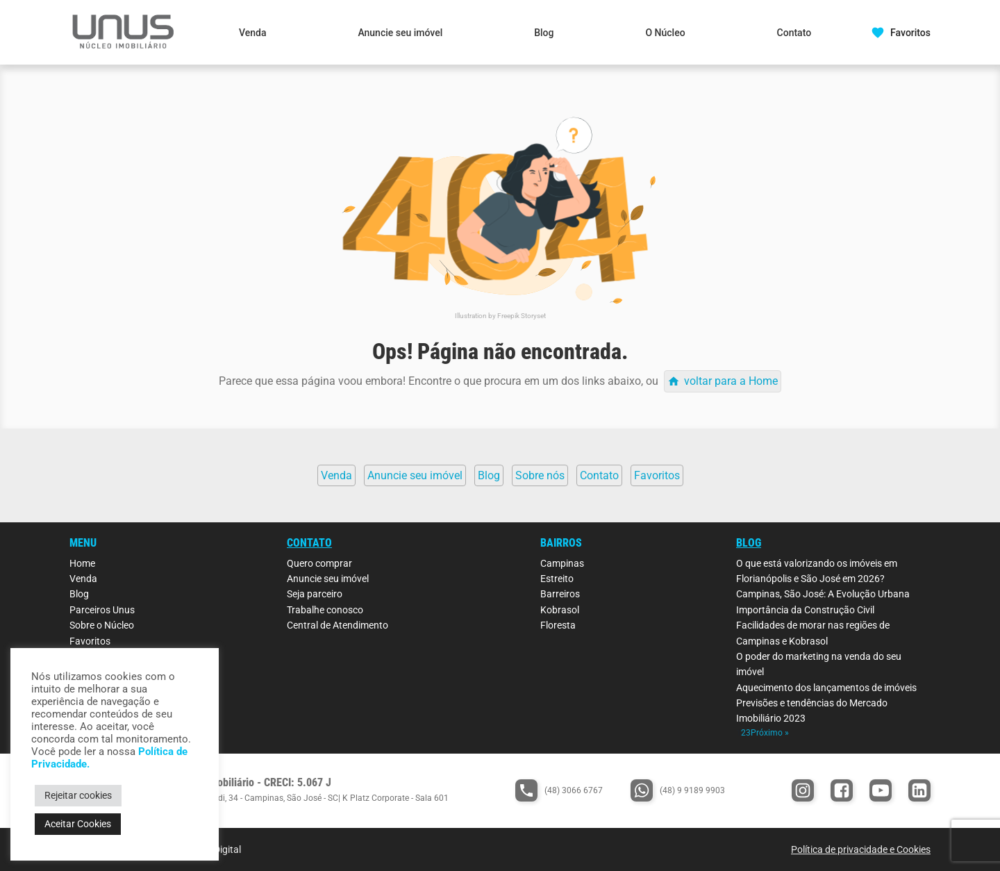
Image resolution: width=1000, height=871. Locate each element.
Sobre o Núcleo (101, 625)
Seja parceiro (314, 593)
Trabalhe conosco (325, 609)
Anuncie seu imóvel (400, 32)
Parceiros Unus (102, 609)
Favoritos (89, 641)
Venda (252, 32)
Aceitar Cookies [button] (77, 823)
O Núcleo (665, 32)
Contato (794, 32)
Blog (543, 32)
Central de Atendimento (337, 625)
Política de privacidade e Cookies (861, 849)
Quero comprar (319, 563)
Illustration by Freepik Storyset (500, 316)
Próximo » (770, 733)
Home (82, 563)
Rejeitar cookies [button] (78, 795)
